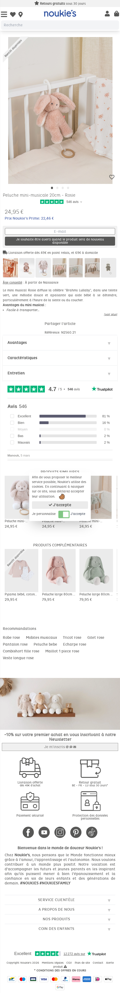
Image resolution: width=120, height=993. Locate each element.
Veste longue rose (18, 658)
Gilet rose (95, 637)
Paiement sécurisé (30, 816)
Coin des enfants (56, 928)
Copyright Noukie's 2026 (23, 962)
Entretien (16, 373)
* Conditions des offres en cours (60, 970)
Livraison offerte (30, 783)
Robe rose (11, 637)
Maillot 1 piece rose (62, 651)
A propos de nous (56, 909)
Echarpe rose (74, 644)
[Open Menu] (4, 15)
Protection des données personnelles (90, 817)
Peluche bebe (45, 644)
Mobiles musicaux (41, 637)
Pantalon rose (15, 644)
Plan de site (83, 962)
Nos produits (56, 919)
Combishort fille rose (21, 651)
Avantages (17, 342)
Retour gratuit (90, 783)
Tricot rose (72, 637)
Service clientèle (56, 900)
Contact (98, 962)
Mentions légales (53, 962)
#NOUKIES (29, 883)
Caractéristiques (22, 358)
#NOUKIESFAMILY (54, 883)
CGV (69, 962)
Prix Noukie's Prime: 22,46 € (29, 218)
